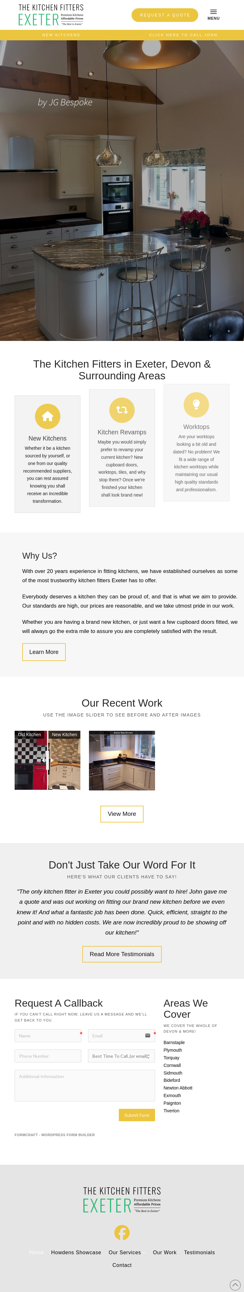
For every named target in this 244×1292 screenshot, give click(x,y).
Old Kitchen (29, 734)
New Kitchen (64, 734)
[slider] (47, 760)
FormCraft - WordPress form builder (55, 1135)
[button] (213, 15)
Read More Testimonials (122, 954)
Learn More (43, 652)
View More (122, 813)
